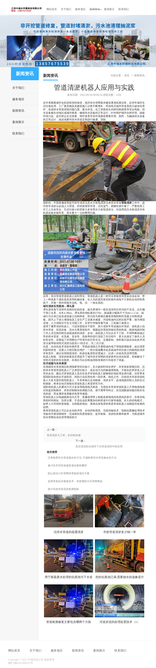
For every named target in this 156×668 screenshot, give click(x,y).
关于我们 (18, 87)
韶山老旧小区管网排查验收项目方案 (68, 473)
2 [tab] (78, 64)
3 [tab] (84, 64)
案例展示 (18, 122)
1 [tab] (72, 64)
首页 (126, 75)
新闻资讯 (18, 110)
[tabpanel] (78, 41)
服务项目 (18, 99)
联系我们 (18, 133)
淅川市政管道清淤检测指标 (63, 489)
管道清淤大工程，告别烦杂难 (64, 435)
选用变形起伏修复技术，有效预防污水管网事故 (75, 481)
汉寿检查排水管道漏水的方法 (65, 457)
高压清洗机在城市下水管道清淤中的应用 (98, 446)
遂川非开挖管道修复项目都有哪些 (67, 465)
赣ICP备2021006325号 (20, 663)
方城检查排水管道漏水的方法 (99, 457)
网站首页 (14, 650)
